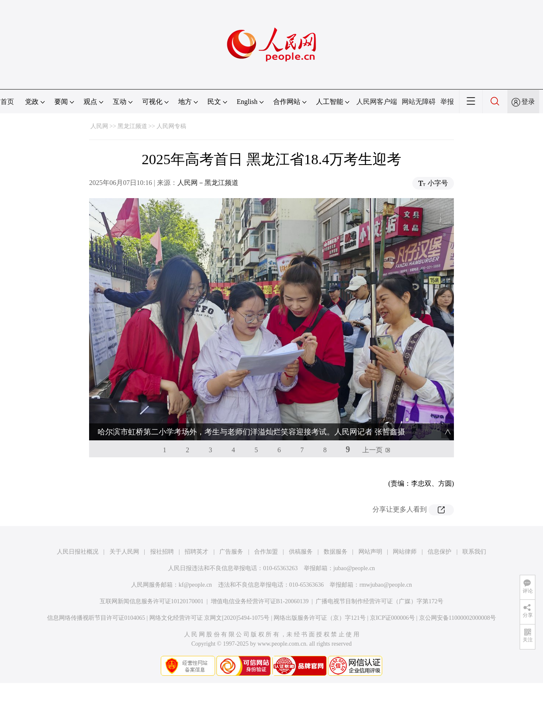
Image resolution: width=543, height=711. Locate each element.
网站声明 (370, 552)
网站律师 (405, 552)
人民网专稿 (171, 126)
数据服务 (335, 552)
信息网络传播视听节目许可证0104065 (96, 618)
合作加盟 (266, 552)
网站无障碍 (419, 101)
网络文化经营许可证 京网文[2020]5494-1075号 (209, 618)
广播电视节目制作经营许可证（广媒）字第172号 (379, 601)
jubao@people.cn (354, 568)
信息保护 (439, 552)
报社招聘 (162, 552)
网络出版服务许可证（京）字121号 (320, 618)
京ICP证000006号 (392, 618)
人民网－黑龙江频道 (207, 182)
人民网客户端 (376, 101)
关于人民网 (124, 552)
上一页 (372, 449)
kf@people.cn (195, 585)
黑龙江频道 (132, 126)
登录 (528, 101)
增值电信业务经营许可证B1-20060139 (260, 601)
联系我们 (474, 552)
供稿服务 (301, 552)
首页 (7, 101)
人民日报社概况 (77, 552)
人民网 (99, 126)
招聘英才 (196, 552)
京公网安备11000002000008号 (457, 618)
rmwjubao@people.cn (385, 585)
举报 (447, 101)
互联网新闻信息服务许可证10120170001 (152, 601)
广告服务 (231, 552)
